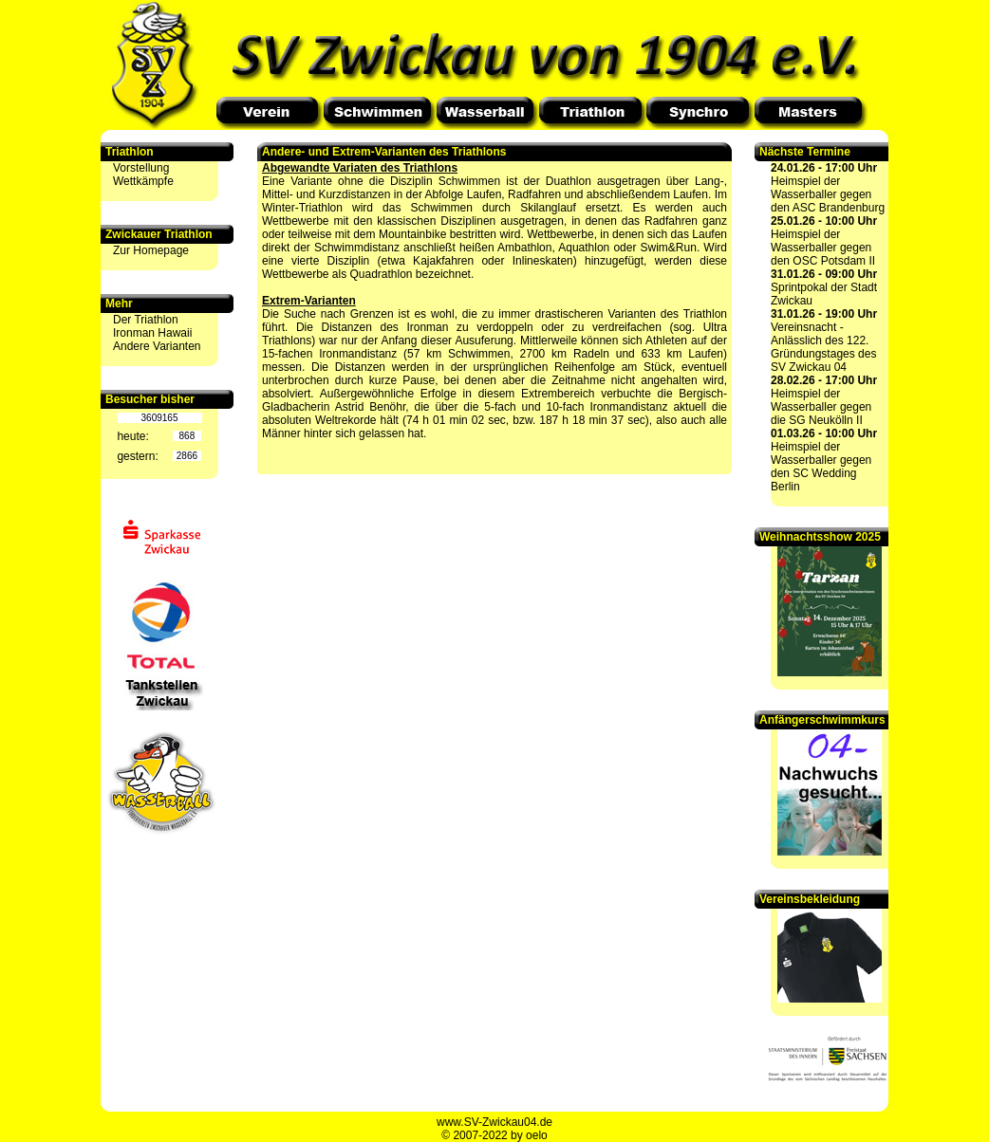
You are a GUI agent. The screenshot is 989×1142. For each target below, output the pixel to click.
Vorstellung (141, 168)
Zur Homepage (151, 250)
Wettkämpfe (143, 181)
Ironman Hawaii (152, 333)
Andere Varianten (157, 346)
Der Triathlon (145, 319)
